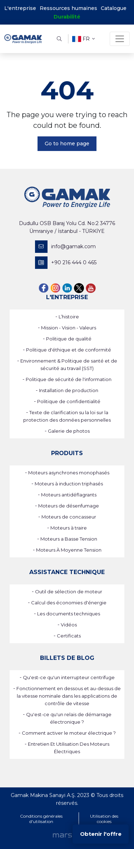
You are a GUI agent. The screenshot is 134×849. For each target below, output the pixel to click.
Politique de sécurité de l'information (68, 379)
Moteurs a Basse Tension (68, 539)
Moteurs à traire (68, 528)
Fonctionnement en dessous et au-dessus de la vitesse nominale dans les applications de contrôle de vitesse (68, 696)
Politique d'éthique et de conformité (68, 350)
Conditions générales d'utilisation (41, 818)
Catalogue (113, 8)
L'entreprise (20, 8)
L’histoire (69, 316)
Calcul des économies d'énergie (68, 602)
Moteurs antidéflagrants (68, 495)
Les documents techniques (68, 613)
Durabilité (67, 17)
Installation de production (68, 390)
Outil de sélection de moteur (68, 591)
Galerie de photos (69, 431)
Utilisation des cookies (104, 818)
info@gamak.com (65, 246)
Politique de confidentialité (68, 401)
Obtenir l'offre (100, 833)
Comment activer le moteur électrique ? (69, 733)
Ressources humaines (68, 8)
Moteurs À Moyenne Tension (68, 550)
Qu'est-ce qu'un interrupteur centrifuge (69, 677)
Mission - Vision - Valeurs (68, 327)
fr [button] (83, 39)
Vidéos (69, 624)
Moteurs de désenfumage (68, 506)
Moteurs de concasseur (68, 517)
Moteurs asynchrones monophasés (68, 472)
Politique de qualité (68, 339)
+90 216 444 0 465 (65, 262)
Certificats (69, 636)
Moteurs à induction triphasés (69, 483)
